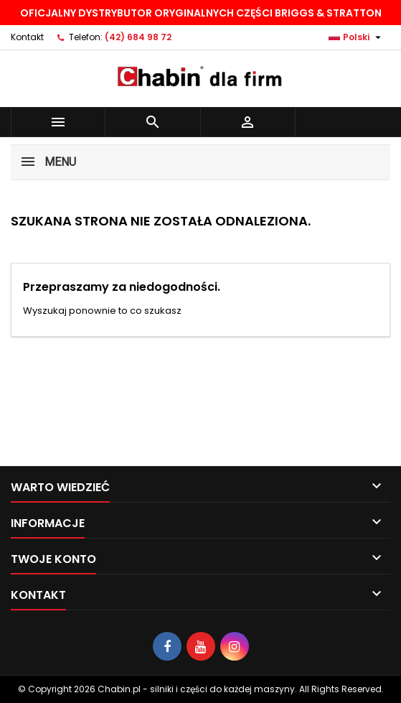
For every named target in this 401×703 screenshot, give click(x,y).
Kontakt (27, 37)
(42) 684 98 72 (138, 37)
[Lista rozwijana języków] (357, 37)
